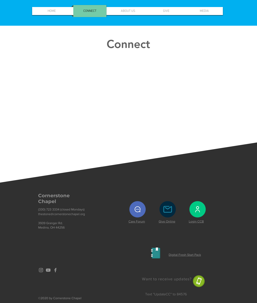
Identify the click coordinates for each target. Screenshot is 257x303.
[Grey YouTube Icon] (48, 270)
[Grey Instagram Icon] (41, 270)
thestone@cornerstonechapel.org (61, 214)
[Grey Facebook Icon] (55, 270)
